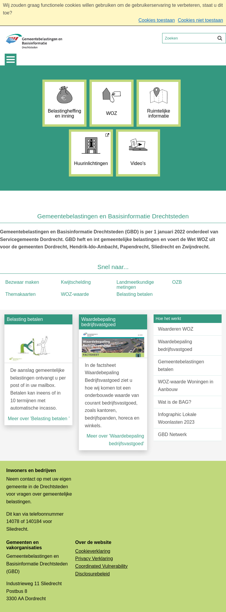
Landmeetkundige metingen (135, 285)
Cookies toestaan (156, 20)
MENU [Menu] (10, 59)
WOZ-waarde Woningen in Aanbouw (185, 385)
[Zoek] (219, 38)
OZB (177, 282)
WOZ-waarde (75, 294)
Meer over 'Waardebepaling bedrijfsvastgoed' (115, 439)
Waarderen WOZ (175, 328)
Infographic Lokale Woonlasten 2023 (177, 418)
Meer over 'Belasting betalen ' (38, 418)
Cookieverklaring (92, 551)
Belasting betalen (135, 294)
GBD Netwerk (172, 434)
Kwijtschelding (76, 282)
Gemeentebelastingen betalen (181, 365)
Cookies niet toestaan (200, 20)
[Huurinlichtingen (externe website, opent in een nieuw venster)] (91, 152)
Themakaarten (20, 294)
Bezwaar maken (22, 282)
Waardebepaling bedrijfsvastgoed (175, 345)
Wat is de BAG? (174, 402)
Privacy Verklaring (94, 558)
